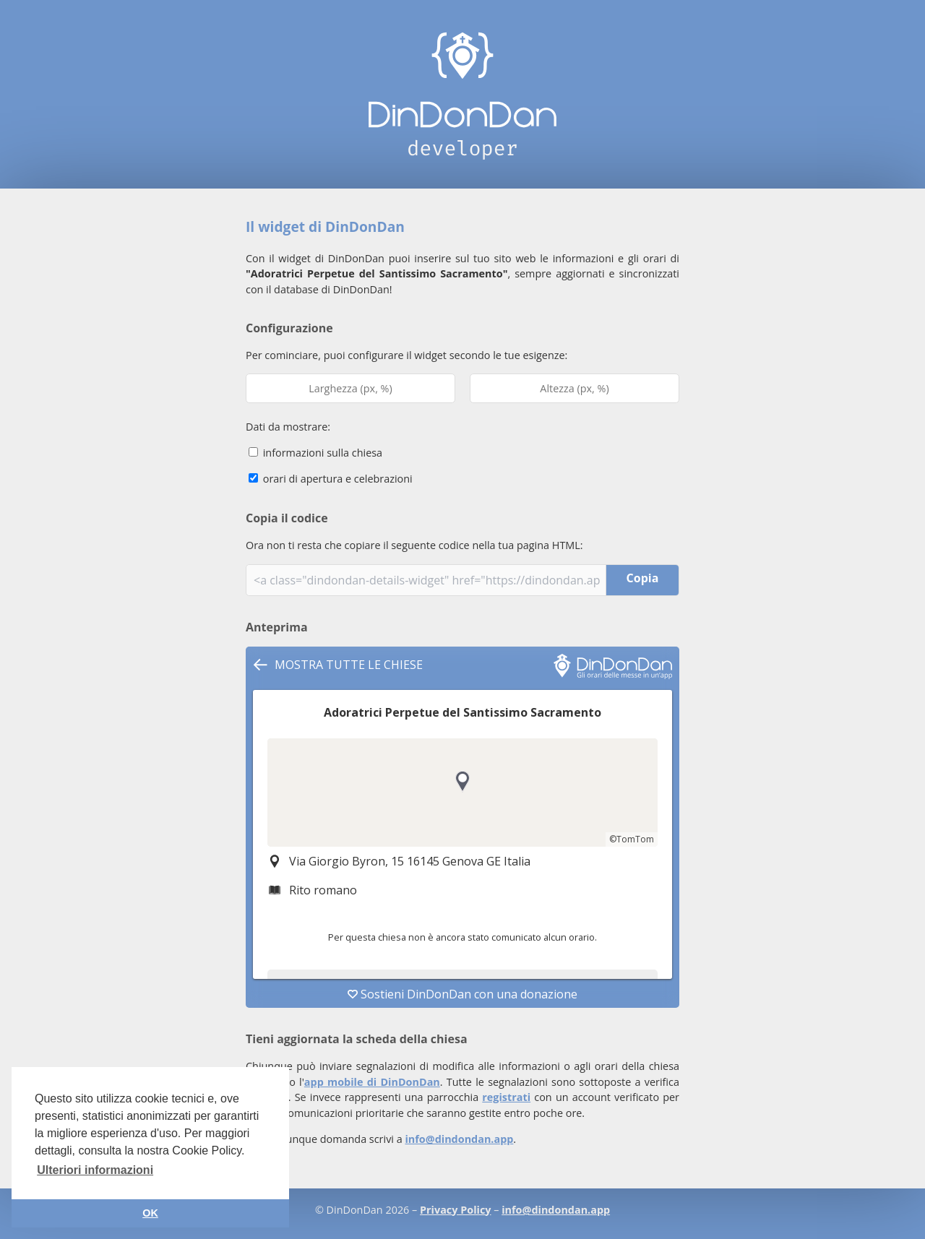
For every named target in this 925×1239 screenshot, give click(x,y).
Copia (643, 578)
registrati (506, 1097)
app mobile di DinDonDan (372, 1082)
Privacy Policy (455, 1210)
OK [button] (150, 1213)
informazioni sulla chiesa (315, 452)
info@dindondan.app (459, 1139)
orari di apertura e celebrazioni (331, 478)
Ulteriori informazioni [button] (95, 1170)
